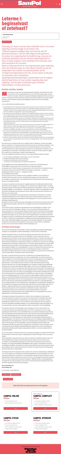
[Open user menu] (59, 4)
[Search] (56, 4)
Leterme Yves (6, 374)
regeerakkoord (16, 374)
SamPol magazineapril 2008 (6, 37)
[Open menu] (2, 4)
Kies (16, 408)
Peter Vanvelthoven (8, 34)
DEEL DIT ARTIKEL (7, 42)
